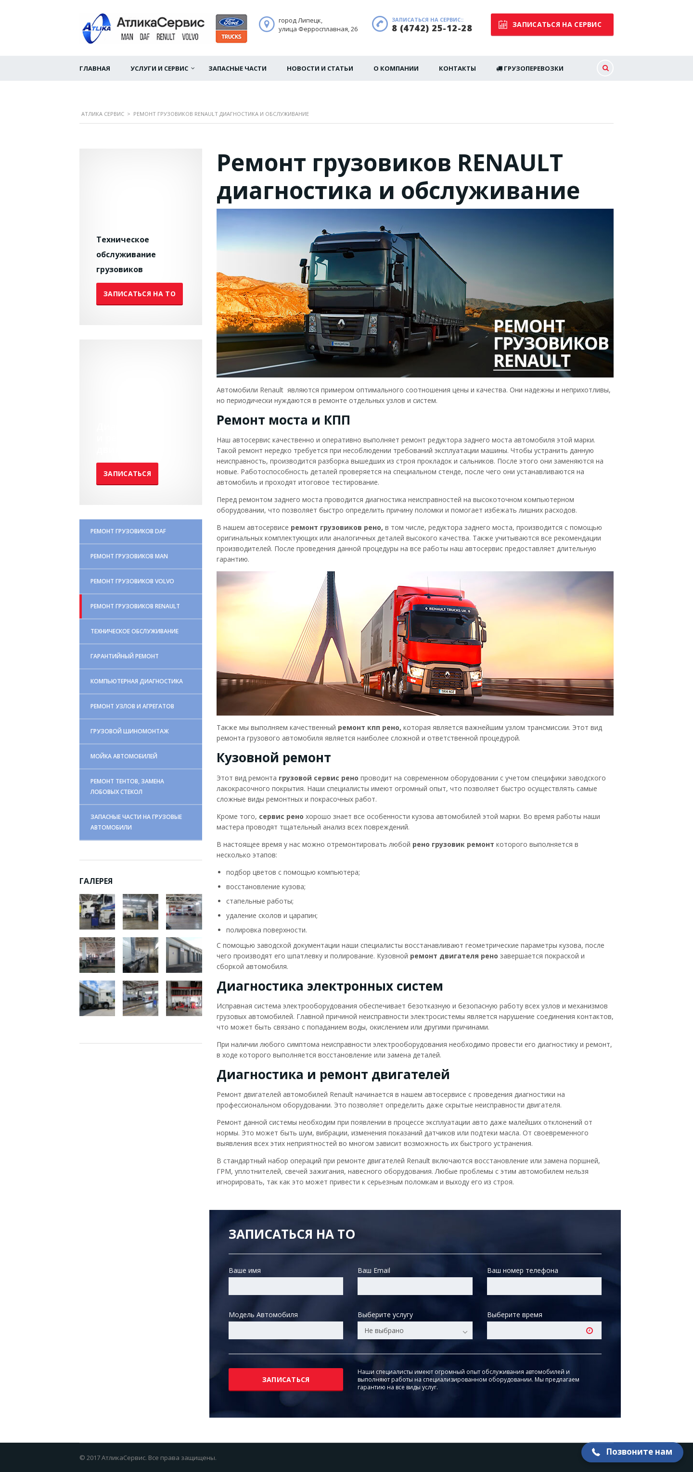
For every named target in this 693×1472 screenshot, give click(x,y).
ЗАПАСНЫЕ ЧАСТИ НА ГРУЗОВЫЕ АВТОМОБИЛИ (136, 822)
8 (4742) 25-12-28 (432, 28)
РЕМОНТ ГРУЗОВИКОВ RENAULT (135, 606)
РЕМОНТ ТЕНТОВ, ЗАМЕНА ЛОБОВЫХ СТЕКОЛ (127, 786)
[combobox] (415, 1330)
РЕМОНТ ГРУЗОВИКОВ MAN (129, 556)
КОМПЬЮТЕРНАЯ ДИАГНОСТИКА (136, 681)
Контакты (457, 68)
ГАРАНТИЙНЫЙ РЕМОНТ (124, 656)
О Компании (396, 68)
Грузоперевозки (530, 68)
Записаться (127, 473)
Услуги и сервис (159, 68)
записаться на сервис (550, 24)
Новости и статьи (320, 68)
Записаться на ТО (139, 293)
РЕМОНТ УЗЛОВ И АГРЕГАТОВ (132, 706)
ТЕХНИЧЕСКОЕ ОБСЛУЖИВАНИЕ (134, 631)
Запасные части (237, 68)
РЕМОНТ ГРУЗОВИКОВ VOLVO (132, 581)
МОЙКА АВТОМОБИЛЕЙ (123, 756)
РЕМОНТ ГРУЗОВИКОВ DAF (128, 531)
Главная (94, 68)
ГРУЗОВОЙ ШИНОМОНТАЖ (129, 731)
